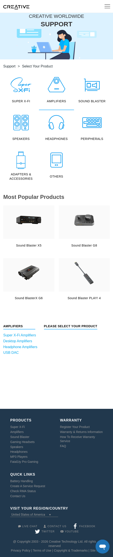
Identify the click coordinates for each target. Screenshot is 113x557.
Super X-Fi (17, 427)
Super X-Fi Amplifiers (19, 335)
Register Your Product (75, 427)
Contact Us (17, 496)
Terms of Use (42, 550)
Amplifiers (17, 432)
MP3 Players (18, 456)
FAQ (63, 446)
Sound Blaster (19, 437)
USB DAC (11, 352)
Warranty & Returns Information (81, 432)
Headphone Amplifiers (20, 347)
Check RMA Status (23, 491)
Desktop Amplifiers (17, 341)
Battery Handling (21, 481)
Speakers (16, 447)
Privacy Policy (20, 550)
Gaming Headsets (22, 442)
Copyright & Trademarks (71, 550)
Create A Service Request (27, 486)
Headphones (18, 451)
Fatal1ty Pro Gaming (24, 461)
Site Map (96, 550)
